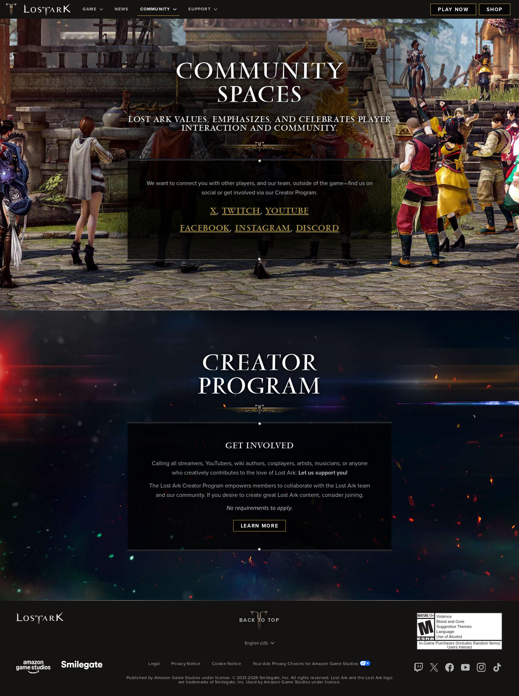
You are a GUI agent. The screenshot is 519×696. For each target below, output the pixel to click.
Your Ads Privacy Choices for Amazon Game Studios (312, 664)
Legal (154, 664)
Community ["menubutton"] (158, 9)
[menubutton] (259, 643)
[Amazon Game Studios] (33, 668)
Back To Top (259, 620)
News (122, 9)
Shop (495, 9)
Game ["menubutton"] (93, 9)
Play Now (453, 9)
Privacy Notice (185, 664)
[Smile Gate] (81, 668)
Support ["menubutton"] (202, 9)
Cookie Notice (226, 664)
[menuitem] (93, 9)
